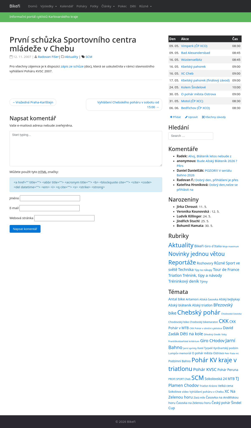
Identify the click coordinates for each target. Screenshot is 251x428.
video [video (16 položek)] (185, 392)
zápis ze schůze (72, 66)
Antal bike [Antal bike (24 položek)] (176, 299)
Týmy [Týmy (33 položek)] (204, 281)
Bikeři (15, 6)
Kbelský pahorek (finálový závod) (205, 80)
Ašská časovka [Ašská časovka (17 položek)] (208, 299)
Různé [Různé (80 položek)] (219, 262)
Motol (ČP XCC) (192, 101)
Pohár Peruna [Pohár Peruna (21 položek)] (227, 369)
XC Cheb (187, 73)
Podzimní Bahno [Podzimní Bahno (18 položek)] (179, 361)
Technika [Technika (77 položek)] (186, 269)
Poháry (81, 6)
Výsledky (47, 6)
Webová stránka (21, 218)
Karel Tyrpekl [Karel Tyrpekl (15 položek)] (205, 348)
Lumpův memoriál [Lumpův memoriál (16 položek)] (179, 353)
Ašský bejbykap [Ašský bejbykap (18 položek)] (229, 299)
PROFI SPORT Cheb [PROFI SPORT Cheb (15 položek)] (179, 379)
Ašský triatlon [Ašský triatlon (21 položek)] (202, 305)
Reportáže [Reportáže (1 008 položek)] (182, 262)
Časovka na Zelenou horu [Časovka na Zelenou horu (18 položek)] (193, 403)
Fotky (94, 6)
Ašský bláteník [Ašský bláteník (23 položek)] (179, 305)
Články (106, 6)
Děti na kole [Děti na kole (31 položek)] (191, 334)
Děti (133, 6)
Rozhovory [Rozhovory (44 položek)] (205, 263)
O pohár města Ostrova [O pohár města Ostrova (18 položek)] (208, 353)
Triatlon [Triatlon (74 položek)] (175, 275)
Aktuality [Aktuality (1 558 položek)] (181, 245)
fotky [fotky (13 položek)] (224, 334)
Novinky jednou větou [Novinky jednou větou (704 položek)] (196, 254)
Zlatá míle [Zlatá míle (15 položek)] (199, 397)
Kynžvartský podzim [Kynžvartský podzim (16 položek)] (225, 348)
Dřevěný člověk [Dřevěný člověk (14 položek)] (212, 334)
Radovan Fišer (48, 57)
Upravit (191, 117)
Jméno (14, 198)
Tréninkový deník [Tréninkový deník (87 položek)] (183, 281)
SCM (89, 57)
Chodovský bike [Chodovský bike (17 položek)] (178, 322)
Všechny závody (214, 117)
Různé (144, 6)
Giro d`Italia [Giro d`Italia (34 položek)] (213, 246)
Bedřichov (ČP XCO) (195, 108)
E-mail (14, 208)
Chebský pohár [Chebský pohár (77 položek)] (198, 312)
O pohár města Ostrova (198, 94)
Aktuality (71, 57)
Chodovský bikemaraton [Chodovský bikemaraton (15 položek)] (204, 322)
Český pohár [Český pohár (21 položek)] (221, 402)
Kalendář (66, 6)
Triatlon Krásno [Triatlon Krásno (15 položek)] (208, 385)
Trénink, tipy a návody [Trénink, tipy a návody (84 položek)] (202, 275)
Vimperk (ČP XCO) (194, 46)
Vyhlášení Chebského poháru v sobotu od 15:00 (128, 104)
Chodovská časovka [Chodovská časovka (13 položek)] (231, 313)
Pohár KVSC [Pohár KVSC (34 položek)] (205, 369)
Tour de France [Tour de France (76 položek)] (226, 269)
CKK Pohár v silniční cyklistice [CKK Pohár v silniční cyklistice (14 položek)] (206, 328)
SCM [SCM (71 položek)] (197, 377)
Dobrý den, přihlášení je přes (216, 180)
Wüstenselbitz (191, 59)
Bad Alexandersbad (195, 53)
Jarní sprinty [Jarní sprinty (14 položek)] (190, 348)
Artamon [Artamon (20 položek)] (192, 299)
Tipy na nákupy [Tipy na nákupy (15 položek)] (203, 270)
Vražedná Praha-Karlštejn (34, 102)
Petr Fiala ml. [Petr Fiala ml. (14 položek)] (232, 353)
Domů (32, 6)
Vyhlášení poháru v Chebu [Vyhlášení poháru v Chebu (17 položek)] (206, 392)
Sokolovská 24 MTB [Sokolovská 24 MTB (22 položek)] (220, 378)
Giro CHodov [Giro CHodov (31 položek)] (212, 340)
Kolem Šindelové (193, 87)
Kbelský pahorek (193, 66)
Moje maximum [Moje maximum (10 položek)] (231, 246)
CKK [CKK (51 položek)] (224, 320)
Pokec (122, 6)
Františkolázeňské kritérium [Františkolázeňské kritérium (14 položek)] (183, 341)
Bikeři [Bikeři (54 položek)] (199, 246)
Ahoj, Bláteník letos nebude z (209, 156)
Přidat (175, 117)
